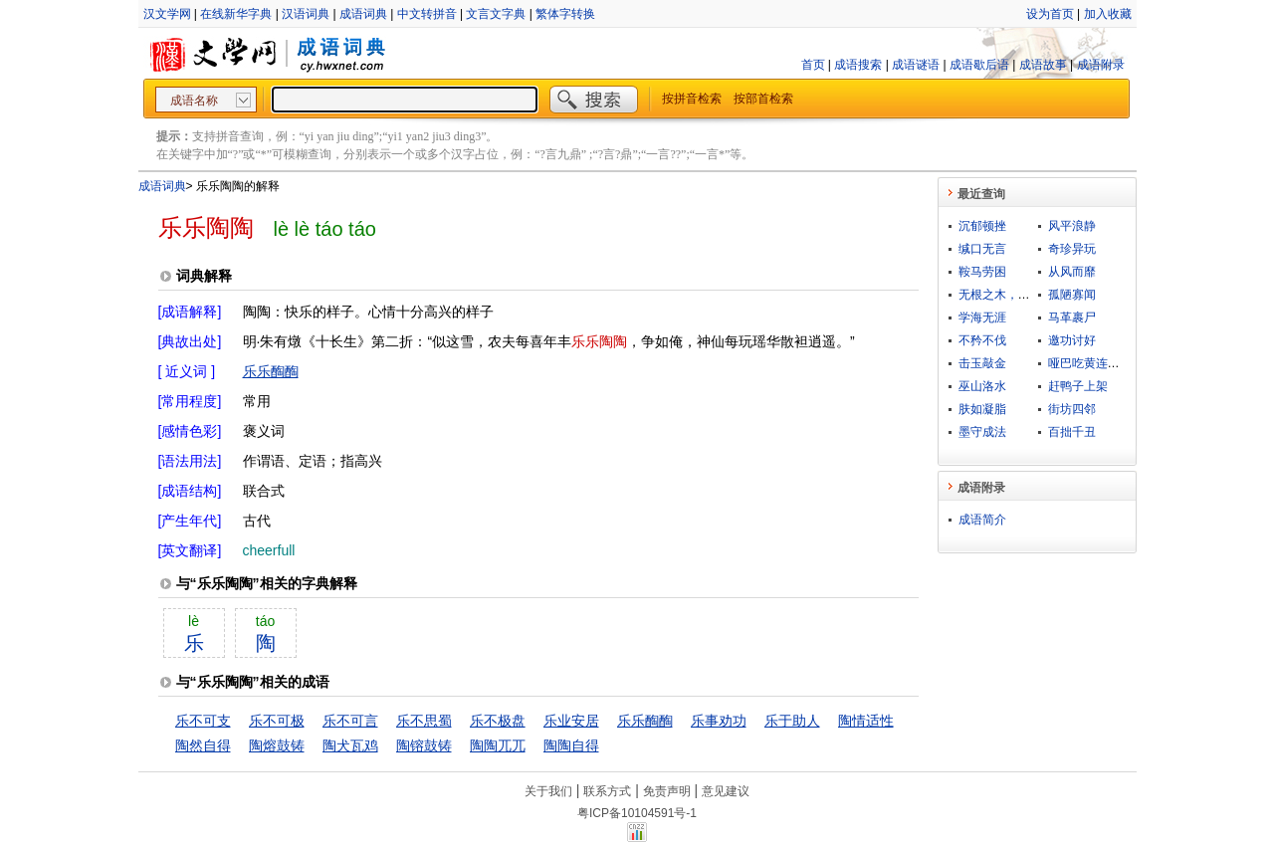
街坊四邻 (1072, 409)
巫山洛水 (982, 386)
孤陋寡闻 (1072, 295)
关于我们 (548, 791)
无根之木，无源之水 (1012, 295)
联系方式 (607, 791)
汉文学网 (167, 14)
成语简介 (982, 520)
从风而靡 (1072, 272)
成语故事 (1043, 65)
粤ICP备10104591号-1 (637, 813)
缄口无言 (982, 249)
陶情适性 (866, 721)
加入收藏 (1108, 14)
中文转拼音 (427, 14)
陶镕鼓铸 (424, 745)
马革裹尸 (1072, 317)
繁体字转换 (565, 14)
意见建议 (725, 791)
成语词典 (363, 14)
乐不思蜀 (424, 721)
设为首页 (1050, 14)
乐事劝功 (718, 721)
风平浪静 (1072, 226)
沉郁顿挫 (982, 226)
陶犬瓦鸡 (350, 745)
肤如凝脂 (982, 409)
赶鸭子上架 (1078, 386)
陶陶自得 (571, 745)
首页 (813, 65)
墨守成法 (982, 432)
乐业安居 (571, 721)
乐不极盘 (498, 721)
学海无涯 (982, 317)
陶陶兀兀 (498, 745)
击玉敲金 (982, 363)
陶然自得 (203, 745)
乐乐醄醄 (271, 371)
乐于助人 (792, 721)
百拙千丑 (1072, 432)
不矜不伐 (982, 340)
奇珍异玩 (1072, 249)
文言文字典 (496, 14)
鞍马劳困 (982, 272)
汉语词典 (305, 14)
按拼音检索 (692, 99)
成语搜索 (858, 65)
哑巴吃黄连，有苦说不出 (1113, 363)
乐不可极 (277, 721)
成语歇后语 (979, 65)
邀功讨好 (1072, 340)
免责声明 (667, 791)
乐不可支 (203, 721)
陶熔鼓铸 (277, 745)
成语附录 (1101, 65)
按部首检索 (763, 99)
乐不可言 (350, 721)
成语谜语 (916, 65)
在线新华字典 (236, 14)
